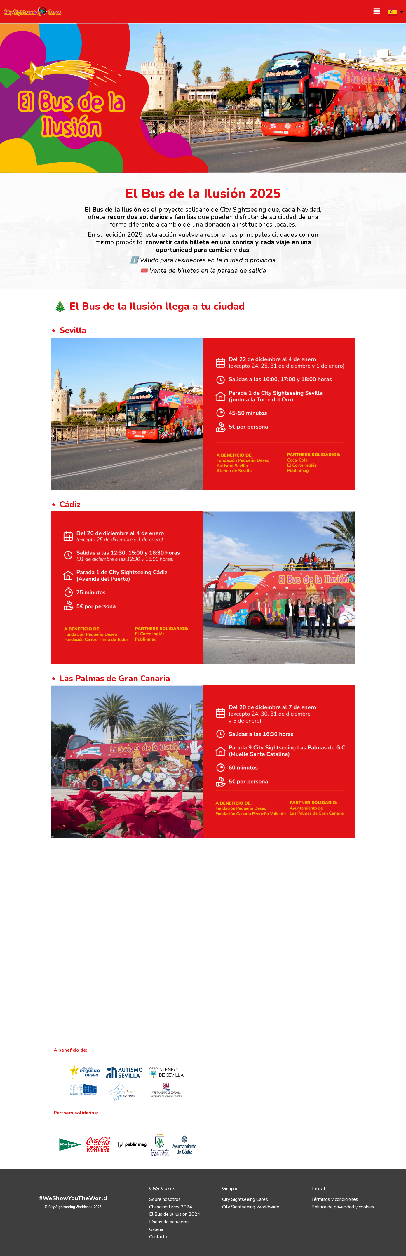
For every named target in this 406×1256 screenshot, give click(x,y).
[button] (294, 12)
